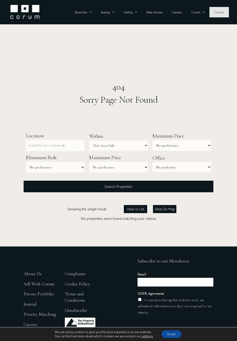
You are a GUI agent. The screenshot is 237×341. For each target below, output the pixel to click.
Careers (185, 12)
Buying (123, 12)
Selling (143, 12)
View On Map (164, 209)
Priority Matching (40, 314)
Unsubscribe (77, 310)
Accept (171, 334)
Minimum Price (168, 136)
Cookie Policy (78, 283)
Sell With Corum (39, 283)
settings (145, 336)
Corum (200, 12)
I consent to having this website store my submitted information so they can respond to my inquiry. (174, 306)
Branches (103, 12)
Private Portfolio (39, 294)
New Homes (166, 12)
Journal (30, 304)
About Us (33, 273)
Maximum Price (105, 158)
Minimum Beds (41, 158)
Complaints (76, 273)
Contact (221, 12)
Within (96, 136)
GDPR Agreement (151, 294)
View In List (135, 209)
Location (35, 136)
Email (143, 275)
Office (159, 158)
